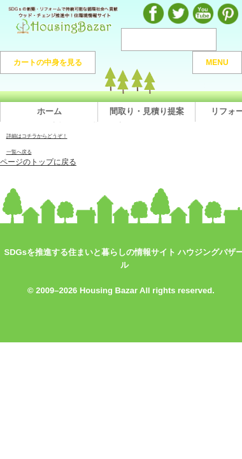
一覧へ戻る (19, 152)
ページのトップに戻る (38, 161)
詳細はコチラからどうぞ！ (37, 136)
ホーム (49, 111)
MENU (217, 62)
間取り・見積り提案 (147, 111)
